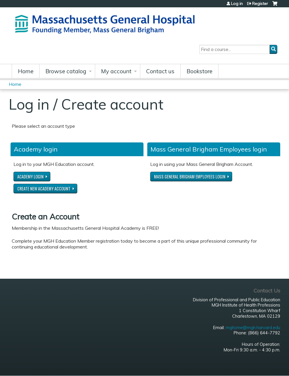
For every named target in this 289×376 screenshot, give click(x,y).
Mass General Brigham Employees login (189, 176)
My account (116, 71)
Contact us (160, 71)
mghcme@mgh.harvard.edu (253, 327)
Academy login (30, 176)
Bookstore (199, 71)
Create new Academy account (44, 189)
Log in (237, 3)
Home (25, 71)
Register (260, 3)
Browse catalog (65, 71)
